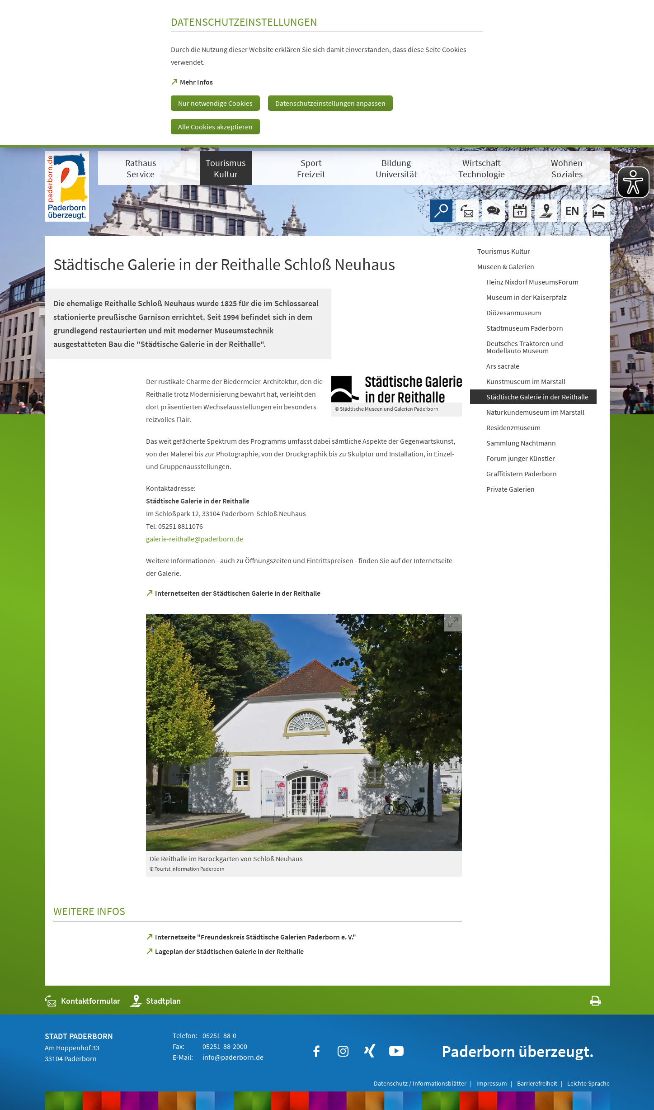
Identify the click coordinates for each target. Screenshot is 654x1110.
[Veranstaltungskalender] (519, 210)
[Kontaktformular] (467, 210)
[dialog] (327, 73)
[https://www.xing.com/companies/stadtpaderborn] (369, 1051)
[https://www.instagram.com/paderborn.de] (343, 1051)
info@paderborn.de (232, 1057)
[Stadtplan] (546, 210)
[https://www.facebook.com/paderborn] (316, 1051)
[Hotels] (598, 210)
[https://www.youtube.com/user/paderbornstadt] (396, 1051)
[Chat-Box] (493, 210)
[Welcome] (572, 210)
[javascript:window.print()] (587, 1003)
